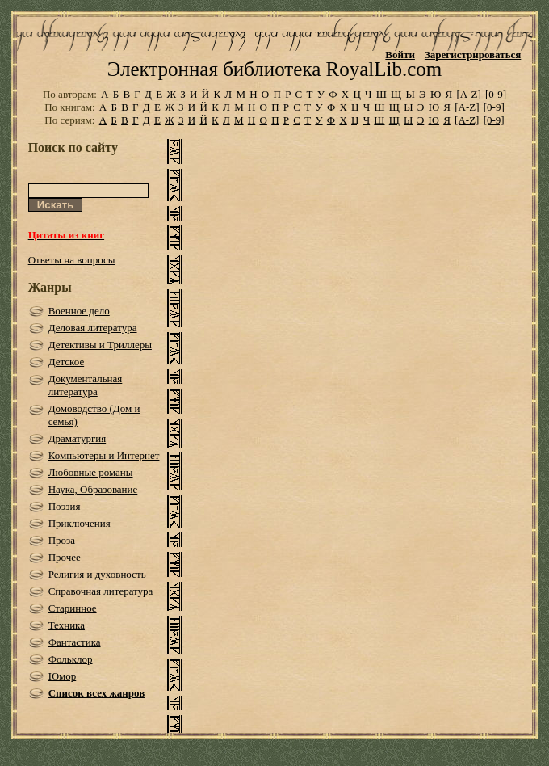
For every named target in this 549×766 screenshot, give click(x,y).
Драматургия (77, 438)
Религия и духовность (97, 574)
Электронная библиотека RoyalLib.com (274, 69)
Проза (61, 540)
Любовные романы (90, 472)
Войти (400, 54)
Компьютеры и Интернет (104, 455)
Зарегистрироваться (473, 54)
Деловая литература (92, 328)
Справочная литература (100, 591)
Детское (66, 362)
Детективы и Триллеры (100, 345)
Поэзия (64, 506)
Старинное (72, 608)
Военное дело (79, 311)
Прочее (64, 557)
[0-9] (495, 94)
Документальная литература (85, 385)
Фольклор (70, 659)
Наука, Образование (93, 489)
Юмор (62, 676)
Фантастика (74, 642)
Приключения (79, 523)
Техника (66, 625)
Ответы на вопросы (71, 260)
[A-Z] (468, 94)
